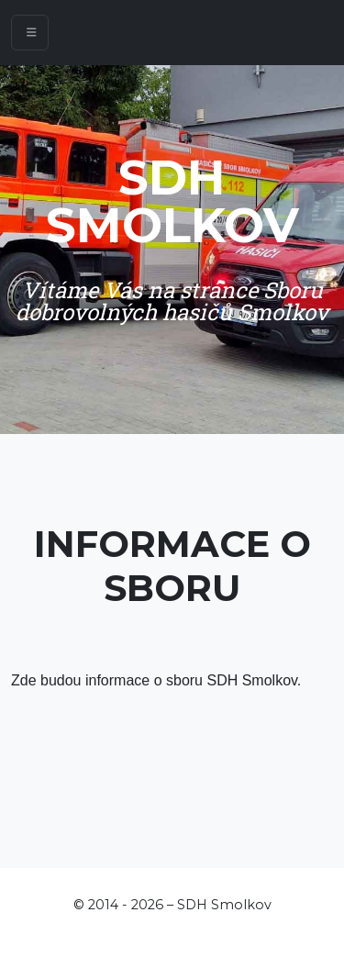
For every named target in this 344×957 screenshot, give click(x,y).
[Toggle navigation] (30, 32)
